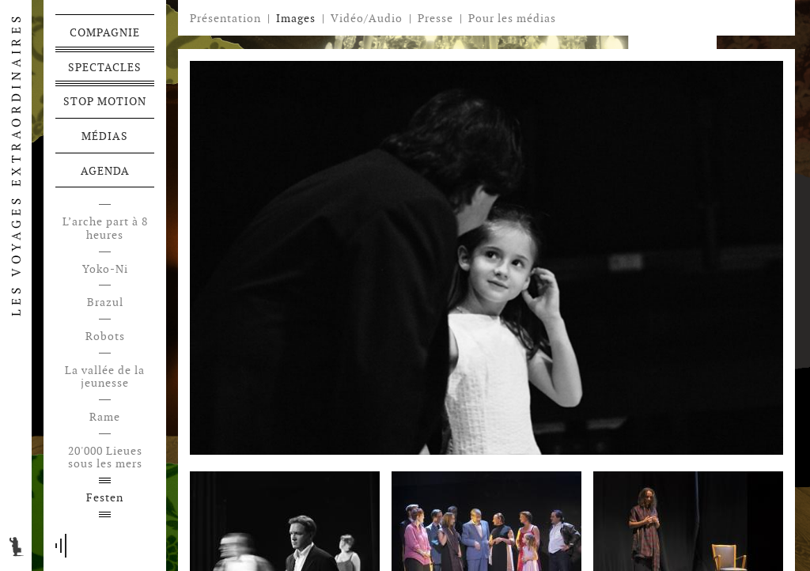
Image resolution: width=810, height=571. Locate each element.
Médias (104, 136)
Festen (104, 498)
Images (296, 18)
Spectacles (105, 67)
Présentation (225, 18)
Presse (435, 18)
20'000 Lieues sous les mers (105, 457)
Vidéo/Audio (367, 18)
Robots (105, 336)
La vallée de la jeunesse (105, 377)
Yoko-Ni (105, 269)
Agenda (105, 171)
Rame (104, 417)
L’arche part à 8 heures (105, 228)
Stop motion (104, 101)
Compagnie (105, 32)
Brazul (105, 302)
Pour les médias (512, 18)
